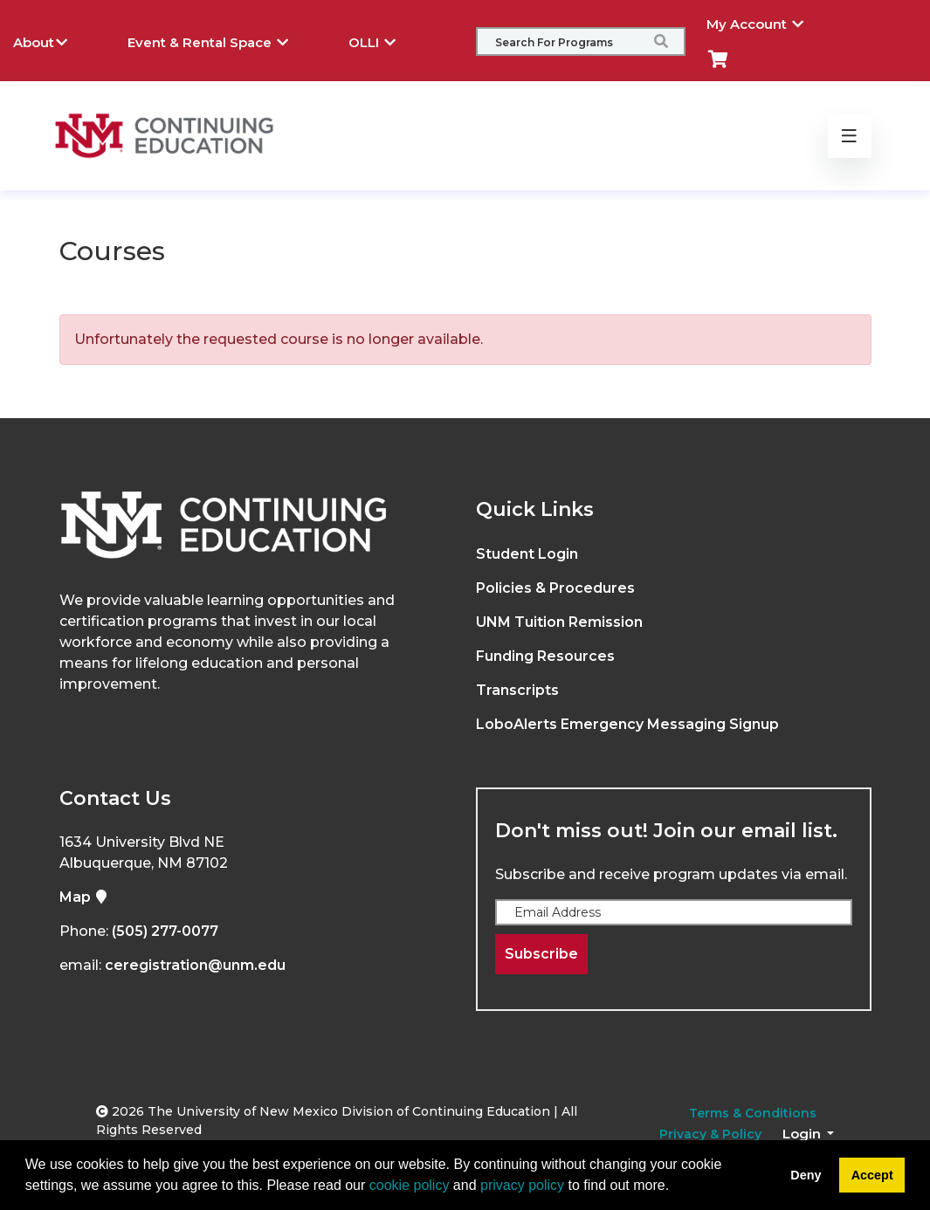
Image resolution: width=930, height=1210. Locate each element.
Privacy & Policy (710, 1134)
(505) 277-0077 (165, 931)
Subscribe (541, 953)
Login (803, 1133)
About (53, 40)
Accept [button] (872, 1175)
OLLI (385, 40)
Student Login (527, 554)
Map (83, 897)
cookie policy (409, 1185)
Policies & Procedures (555, 588)
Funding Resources (545, 656)
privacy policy (522, 1185)
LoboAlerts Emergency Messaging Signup (627, 724)
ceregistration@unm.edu (195, 965)
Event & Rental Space (220, 40)
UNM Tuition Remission (559, 622)
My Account (768, 21)
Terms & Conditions (752, 1113)
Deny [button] (805, 1175)
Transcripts (517, 690)
